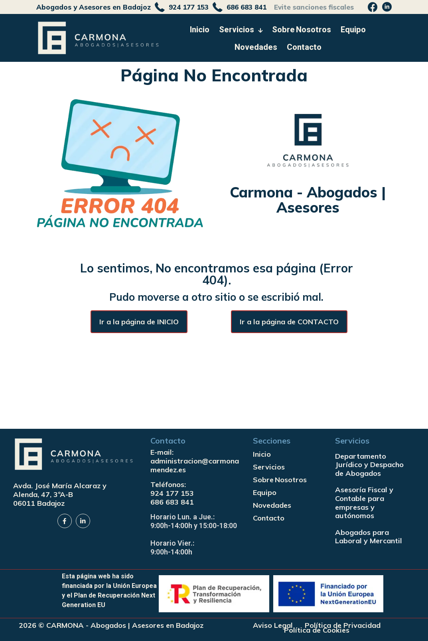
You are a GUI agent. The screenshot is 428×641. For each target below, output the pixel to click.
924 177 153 (172, 493)
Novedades (272, 505)
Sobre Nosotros (280, 479)
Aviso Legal (273, 625)
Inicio (262, 454)
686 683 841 (172, 502)
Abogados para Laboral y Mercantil (368, 537)
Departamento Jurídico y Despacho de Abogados (369, 465)
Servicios (269, 466)
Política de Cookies (316, 630)
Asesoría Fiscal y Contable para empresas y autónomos (364, 502)
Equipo (264, 492)
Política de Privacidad (343, 625)
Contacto (268, 518)
